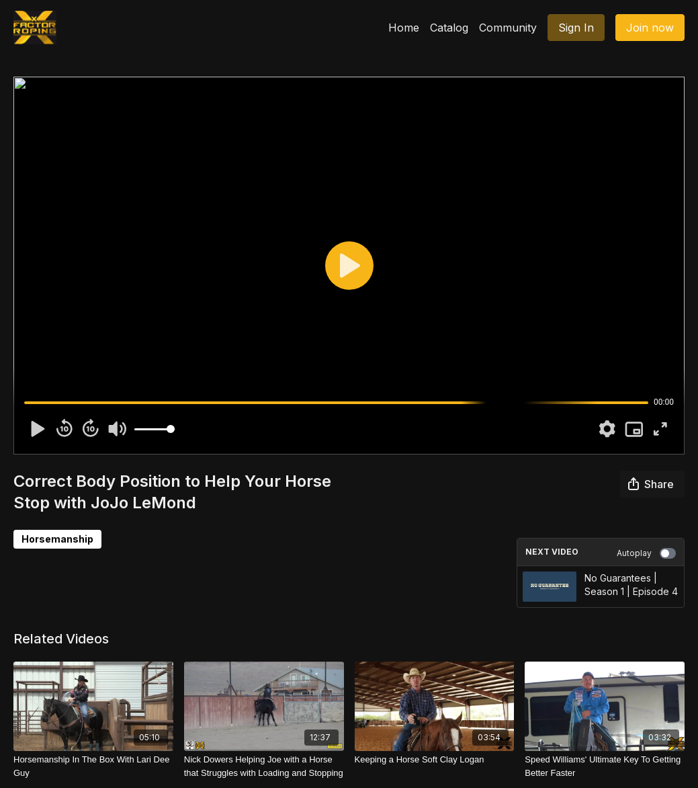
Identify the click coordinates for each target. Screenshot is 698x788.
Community (508, 27)
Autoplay (646, 553)
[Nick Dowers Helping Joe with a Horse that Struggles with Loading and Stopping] (264, 766)
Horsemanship (57, 539)
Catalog (449, 27)
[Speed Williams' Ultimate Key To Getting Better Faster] (605, 766)
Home (403, 27)
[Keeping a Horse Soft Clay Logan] (435, 759)
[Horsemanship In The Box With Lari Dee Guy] (93, 766)
